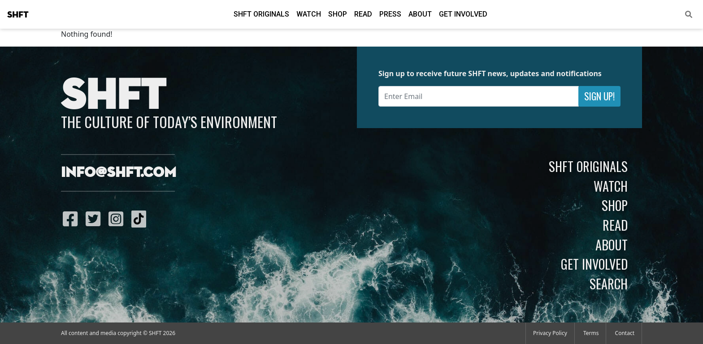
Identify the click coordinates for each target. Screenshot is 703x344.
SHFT (18, 14)
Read (363, 14)
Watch (308, 14)
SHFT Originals (261, 14)
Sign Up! (599, 96)
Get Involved (463, 14)
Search (609, 283)
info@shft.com (118, 173)
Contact (624, 333)
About (420, 14)
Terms (591, 333)
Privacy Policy (550, 333)
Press (390, 14)
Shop (337, 14)
